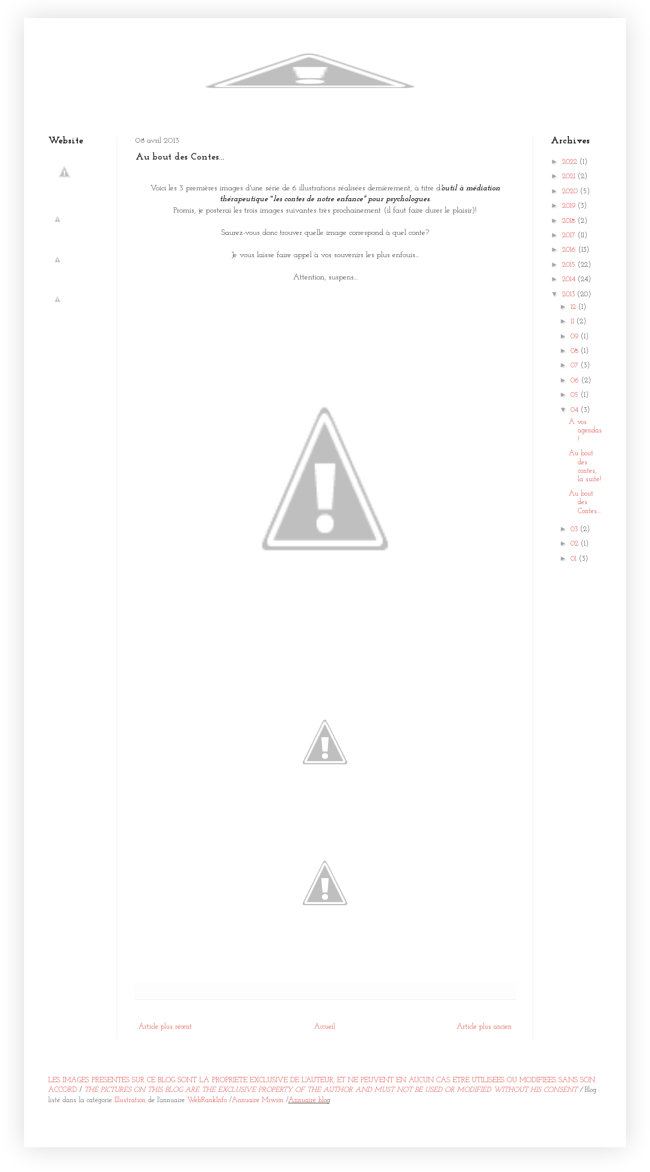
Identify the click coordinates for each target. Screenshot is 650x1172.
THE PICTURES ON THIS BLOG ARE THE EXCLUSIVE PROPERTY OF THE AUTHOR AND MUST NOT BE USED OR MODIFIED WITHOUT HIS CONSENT (330, 1090)
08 (576, 351)
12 (574, 307)
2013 (569, 294)
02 (576, 543)
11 (574, 321)
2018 (570, 221)
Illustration (130, 1100)
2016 (570, 250)
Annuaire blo (307, 1100)
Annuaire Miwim (257, 1100)
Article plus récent (165, 1026)
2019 (570, 206)
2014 (570, 279)
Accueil (324, 1026)
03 (575, 529)
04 (576, 410)
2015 (570, 265)
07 (576, 365)
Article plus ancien (484, 1026)
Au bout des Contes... (585, 502)
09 (576, 336)
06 (576, 380)
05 (576, 395)
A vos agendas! (585, 431)
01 (575, 559)
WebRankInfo (207, 1100)
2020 (571, 191)
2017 (570, 235)
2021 (570, 176)
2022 (571, 162)
